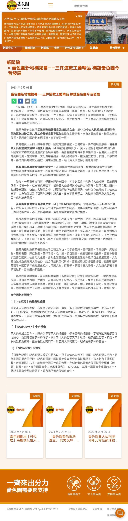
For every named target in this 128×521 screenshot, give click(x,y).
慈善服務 (117, 47)
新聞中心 (79, 19)
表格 (56, 47)
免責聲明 (97, 509)
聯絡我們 (79, 32)
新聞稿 (45, 47)
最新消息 (30, 47)
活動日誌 (79, 26)
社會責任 (79, 12)
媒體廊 (94, 47)
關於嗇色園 (81, 6)
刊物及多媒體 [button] (73, 47)
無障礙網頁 (113, 515)
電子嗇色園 (113, 509)
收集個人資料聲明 (77, 509)
